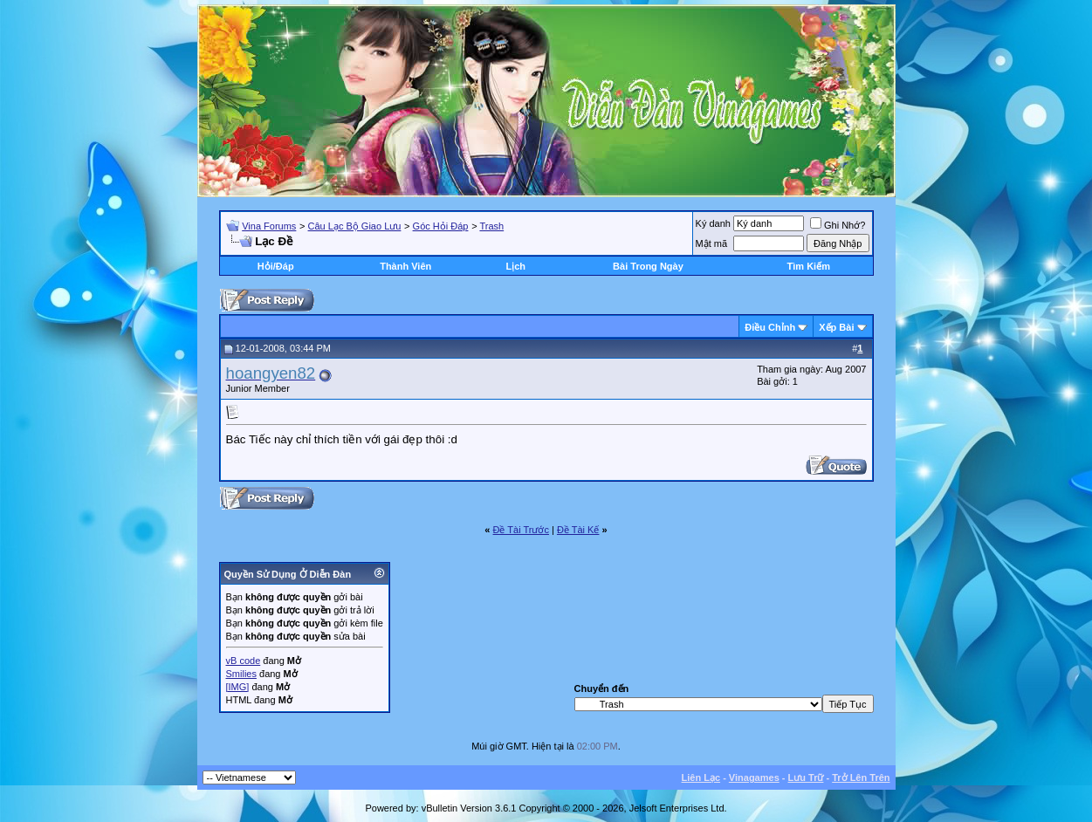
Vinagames (754, 777)
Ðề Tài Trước (521, 529)
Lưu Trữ (806, 777)
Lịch (515, 266)
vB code (243, 660)
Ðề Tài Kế (578, 529)
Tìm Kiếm (808, 266)
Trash (491, 226)
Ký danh (713, 223)
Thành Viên (405, 266)
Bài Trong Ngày (648, 266)
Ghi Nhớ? (837, 225)
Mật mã (712, 243)
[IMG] (238, 687)
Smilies (241, 673)
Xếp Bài (836, 327)
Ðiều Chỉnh (770, 327)
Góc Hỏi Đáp (441, 226)
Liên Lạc (701, 777)
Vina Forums (269, 226)
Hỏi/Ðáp (276, 266)
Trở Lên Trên (860, 777)
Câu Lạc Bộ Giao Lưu (355, 226)
